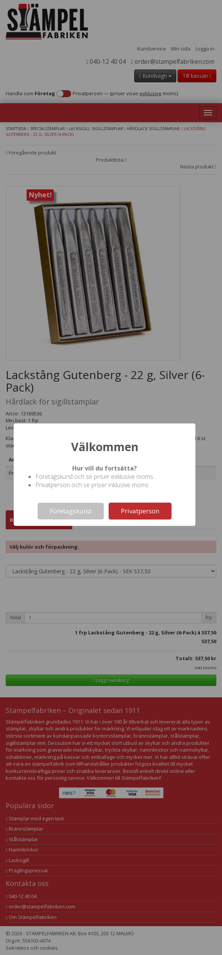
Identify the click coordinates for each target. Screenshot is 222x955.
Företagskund (71, 511)
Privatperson (140, 511)
